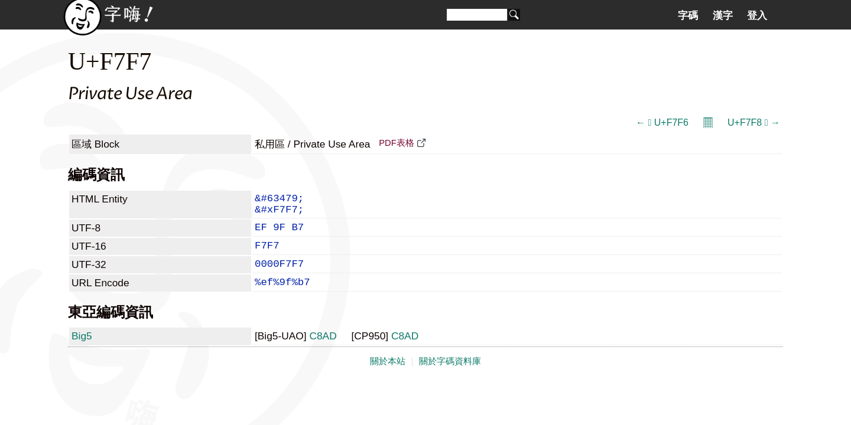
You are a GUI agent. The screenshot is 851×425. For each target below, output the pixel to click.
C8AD (322, 351)
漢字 (723, 15)
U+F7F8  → (753, 122)
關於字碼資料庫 (450, 376)
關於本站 (387, 376)
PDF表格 (396, 143)
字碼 (688, 15)
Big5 (82, 351)
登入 (757, 15)
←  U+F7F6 (662, 122)
